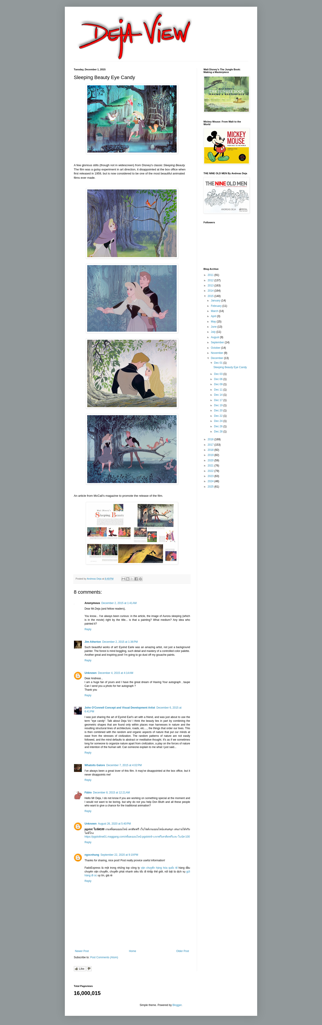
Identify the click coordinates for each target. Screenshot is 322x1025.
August (215, 337)
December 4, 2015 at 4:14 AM (115, 673)
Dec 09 (218, 384)
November (217, 353)
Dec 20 (218, 410)
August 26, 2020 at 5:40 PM (114, 823)
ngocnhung (92, 854)
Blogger (177, 1005)
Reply (88, 629)
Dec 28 (218, 431)
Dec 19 (218, 405)
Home (132, 951)
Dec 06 (218, 379)
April (214, 316)
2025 (211, 486)
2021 (211, 465)
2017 (211, 444)
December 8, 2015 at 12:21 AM (111, 792)
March (215, 311)
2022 (211, 471)
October (216, 347)
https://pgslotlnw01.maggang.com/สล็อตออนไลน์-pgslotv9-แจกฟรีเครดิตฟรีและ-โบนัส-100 (137, 836)
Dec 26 (218, 426)
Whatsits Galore (95, 765)
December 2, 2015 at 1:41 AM (119, 603)
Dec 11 (218, 389)
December (217, 358)
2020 (211, 460)
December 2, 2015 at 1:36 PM (120, 641)
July (213, 331)
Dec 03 (218, 374)
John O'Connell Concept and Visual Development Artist (120, 707)
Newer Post (82, 951)
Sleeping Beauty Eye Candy (230, 367)
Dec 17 (218, 400)
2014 (211, 290)
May (214, 321)
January (216, 300)
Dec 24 (218, 421)
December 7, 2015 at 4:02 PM (124, 765)
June (214, 326)
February (216, 305)
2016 (211, 439)
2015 (211, 296)
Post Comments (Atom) (104, 957)
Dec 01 (218, 362)
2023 (211, 476)
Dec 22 (218, 415)
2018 (211, 449)
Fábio (88, 792)
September (218, 342)
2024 (211, 481)
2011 (211, 275)
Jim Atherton (93, 641)
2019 (211, 455)
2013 (211, 285)
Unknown (91, 673)
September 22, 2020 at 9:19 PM (119, 854)
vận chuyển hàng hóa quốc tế (159, 867)
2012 (211, 280)
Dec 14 (218, 394)
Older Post (182, 951)
